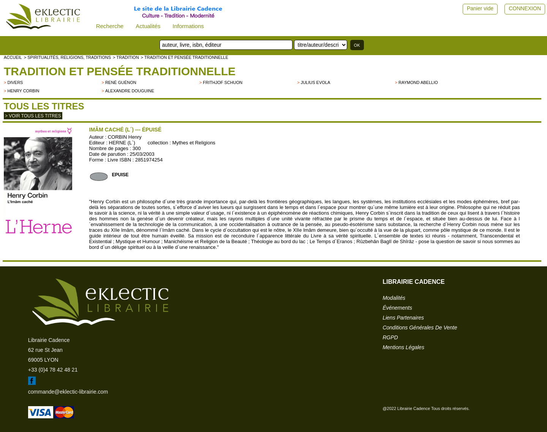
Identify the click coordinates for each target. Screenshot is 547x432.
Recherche (110, 26)
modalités (394, 298)
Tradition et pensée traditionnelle (120, 71)
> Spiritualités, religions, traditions (67, 57)
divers (15, 82)
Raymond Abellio (418, 82)
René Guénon (120, 82)
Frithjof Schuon (222, 82)
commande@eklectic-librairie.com (68, 392)
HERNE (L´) (122, 143)
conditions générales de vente (420, 327)
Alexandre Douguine (129, 91)
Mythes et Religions (193, 143)
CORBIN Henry (125, 137)
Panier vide (480, 8)
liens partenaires (403, 318)
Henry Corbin (23, 91)
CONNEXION (525, 8)
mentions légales (403, 347)
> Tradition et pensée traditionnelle (184, 57)
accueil (13, 57)
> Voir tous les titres (33, 116)
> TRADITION (126, 57)
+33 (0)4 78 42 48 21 (52, 370)
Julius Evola (315, 82)
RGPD (390, 337)
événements (397, 308)
